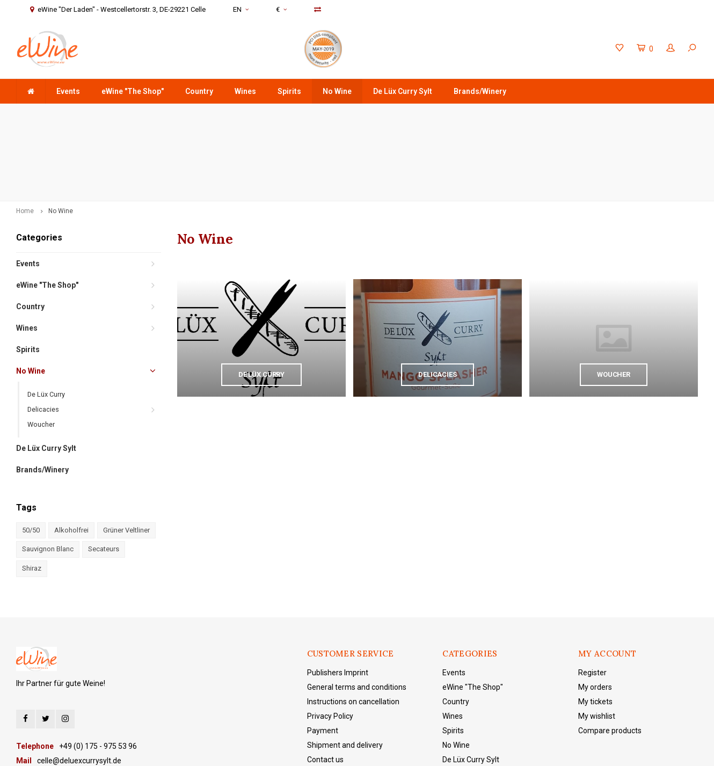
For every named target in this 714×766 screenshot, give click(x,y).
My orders (595, 611)
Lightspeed (243, 750)
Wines (245, 91)
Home (25, 135)
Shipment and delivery (345, 669)
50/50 (31, 454)
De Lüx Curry (46, 319)
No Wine (337, 91)
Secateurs (103, 473)
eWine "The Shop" (132, 91)
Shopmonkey (318, 750)
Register (592, 596)
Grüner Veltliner (126, 454)
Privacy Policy (330, 640)
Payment (322, 654)
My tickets (595, 625)
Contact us (325, 683)
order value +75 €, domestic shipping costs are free (109, 114)
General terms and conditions (356, 611)
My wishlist (596, 640)
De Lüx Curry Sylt (402, 91)
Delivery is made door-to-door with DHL (293, 114)
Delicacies (43, 334)
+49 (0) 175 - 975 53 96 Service (434, 114)
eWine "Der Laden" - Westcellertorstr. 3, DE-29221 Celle (601, 114)
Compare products (610, 654)
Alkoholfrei (71, 454)
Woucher (41, 349)
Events (68, 91)
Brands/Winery (480, 91)
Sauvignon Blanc (48, 473)
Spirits (289, 91)
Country (199, 91)
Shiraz (31, 492)
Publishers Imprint (337, 596)
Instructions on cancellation (353, 625)
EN (241, 9)
